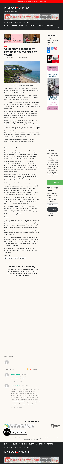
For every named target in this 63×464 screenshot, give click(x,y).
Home (6, 25)
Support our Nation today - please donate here (31, 1)
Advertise (18, 22)
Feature (50, 25)
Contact (26, 22)
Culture (33, 25)
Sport (42, 25)
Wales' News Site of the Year (10, 11)
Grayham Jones (16, 374)
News (14, 25)
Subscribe (52, 209)
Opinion (23, 25)
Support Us (8, 22)
